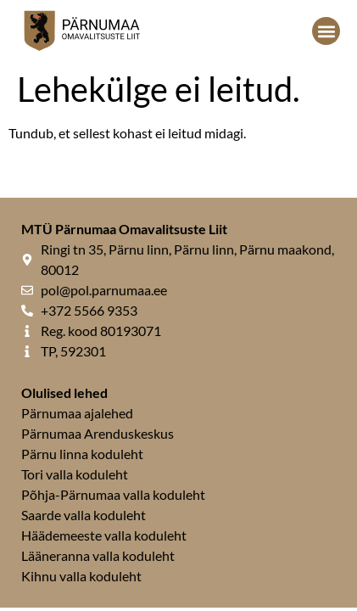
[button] (326, 31)
